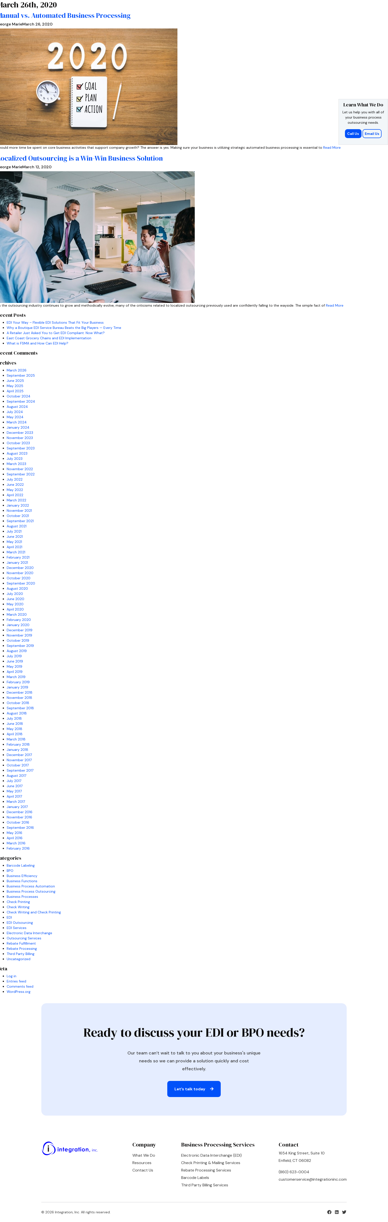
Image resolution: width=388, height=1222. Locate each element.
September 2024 (21, 401)
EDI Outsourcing (20, 922)
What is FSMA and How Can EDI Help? (37, 343)
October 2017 (18, 765)
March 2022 (16, 500)
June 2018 (15, 723)
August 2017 (16, 775)
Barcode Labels (195, 1177)
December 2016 (19, 812)
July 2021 (14, 531)
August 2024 (17, 406)
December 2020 (20, 567)
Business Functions (22, 881)
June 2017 (15, 786)
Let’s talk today (194, 1089)
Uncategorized (18, 959)
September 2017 (20, 770)
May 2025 (15, 386)
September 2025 (21, 375)
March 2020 (17, 614)
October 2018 (18, 703)
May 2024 (15, 417)
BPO (10, 870)
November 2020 (20, 573)
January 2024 (18, 427)
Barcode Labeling (21, 865)
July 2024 (15, 412)
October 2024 (18, 396)
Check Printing (18, 902)
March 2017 (16, 801)
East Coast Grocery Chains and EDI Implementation (49, 338)
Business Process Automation (31, 886)
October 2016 (18, 822)
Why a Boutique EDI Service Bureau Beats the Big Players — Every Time (64, 327)
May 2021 (14, 541)
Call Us (353, 133)
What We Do (143, 1155)
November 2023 (20, 438)
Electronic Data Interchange (29, 933)
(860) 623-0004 (294, 1171)
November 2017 (19, 760)
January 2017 (17, 807)
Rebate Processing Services (206, 1170)
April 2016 (15, 838)
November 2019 (19, 635)
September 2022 (21, 474)
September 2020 (21, 583)
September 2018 (20, 708)
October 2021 (18, 515)
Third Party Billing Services (204, 1185)
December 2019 (19, 630)
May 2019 (14, 666)
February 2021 (18, 557)
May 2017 (14, 791)
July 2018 (14, 718)
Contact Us (142, 1170)
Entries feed (16, 981)
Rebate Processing (22, 948)
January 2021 (17, 562)
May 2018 (14, 729)
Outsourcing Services (24, 938)
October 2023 (18, 443)
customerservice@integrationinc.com (313, 1179)
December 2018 (19, 692)
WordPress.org (18, 991)
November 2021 (19, 510)
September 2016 (20, 827)
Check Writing (18, 907)
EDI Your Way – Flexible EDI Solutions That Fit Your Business (55, 322)
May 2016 (14, 833)
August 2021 (16, 526)
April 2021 (14, 547)
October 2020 (18, 578)
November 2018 (19, 697)
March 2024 (17, 422)
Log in (11, 976)
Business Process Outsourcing (31, 891)
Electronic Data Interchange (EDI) (211, 1155)
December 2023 (20, 432)
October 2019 (18, 640)
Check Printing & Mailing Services (210, 1162)
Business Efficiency (22, 876)
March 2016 (16, 843)
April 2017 (14, 796)
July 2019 (14, 656)
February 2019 (18, 682)
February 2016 (18, 848)
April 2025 (15, 391)
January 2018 (17, 749)
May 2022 (15, 490)
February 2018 (18, 744)
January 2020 (18, 625)
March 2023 (16, 464)
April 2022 (15, 495)
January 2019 (17, 687)
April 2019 (15, 671)
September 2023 (21, 448)
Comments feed (20, 986)
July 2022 (15, 479)
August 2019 (17, 651)
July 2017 (14, 781)
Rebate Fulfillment (21, 943)
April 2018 (15, 734)
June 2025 (15, 380)
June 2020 (15, 599)
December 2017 (19, 755)
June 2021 (15, 536)
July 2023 (15, 458)
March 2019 (16, 677)
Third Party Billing (20, 954)
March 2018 (16, 739)
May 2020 (15, 604)
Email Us (372, 133)
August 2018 (17, 713)
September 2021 (20, 521)
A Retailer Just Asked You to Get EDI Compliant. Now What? (56, 333)
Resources (141, 1162)
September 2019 (20, 645)
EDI (9, 917)
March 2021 (16, 552)
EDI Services (16, 928)
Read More (332, 147)
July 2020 (15, 593)
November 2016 (19, 817)
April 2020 (15, 609)
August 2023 (17, 453)
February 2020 (19, 619)
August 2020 (17, 588)
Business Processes (22, 896)
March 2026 (16, 370)
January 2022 (18, 505)
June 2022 (15, 484)
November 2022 (20, 469)
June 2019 (15, 661)
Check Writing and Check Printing (34, 912)
